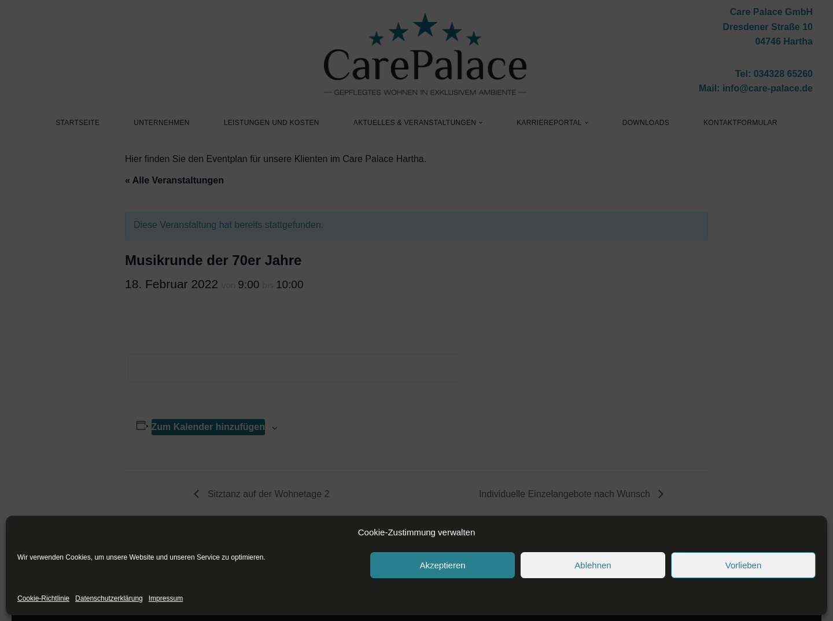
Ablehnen (592, 565)
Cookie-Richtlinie (43, 598)
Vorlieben (743, 565)
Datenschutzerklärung (109, 598)
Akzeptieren (442, 565)
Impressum (166, 598)
